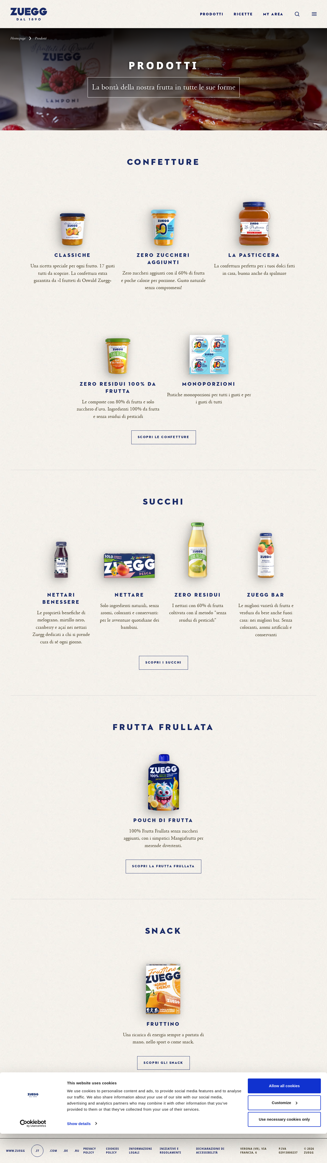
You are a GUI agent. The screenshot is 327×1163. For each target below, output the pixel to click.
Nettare (129, 595)
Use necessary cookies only (284, 1149)
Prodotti (212, 14)
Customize (284, 1132)
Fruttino (163, 1024)
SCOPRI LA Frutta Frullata (163, 866)
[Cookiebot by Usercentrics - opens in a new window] (33, 1153)
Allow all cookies (284, 1115)
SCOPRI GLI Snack (163, 1063)
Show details (79, 1153)
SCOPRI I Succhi (163, 662)
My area (273, 14)
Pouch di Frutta (163, 820)
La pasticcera (254, 255)
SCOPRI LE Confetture (164, 437)
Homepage (18, 38)
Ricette (243, 14)
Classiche (72, 255)
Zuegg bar (266, 595)
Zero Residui (197, 595)
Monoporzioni (209, 384)
